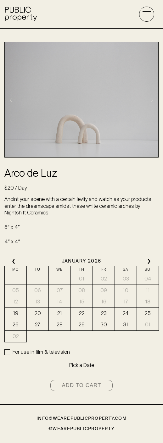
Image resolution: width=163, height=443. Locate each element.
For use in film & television (41, 352)
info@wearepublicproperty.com (81, 418)
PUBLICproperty (20, 14)
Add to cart (81, 385)
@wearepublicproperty (81, 428)
